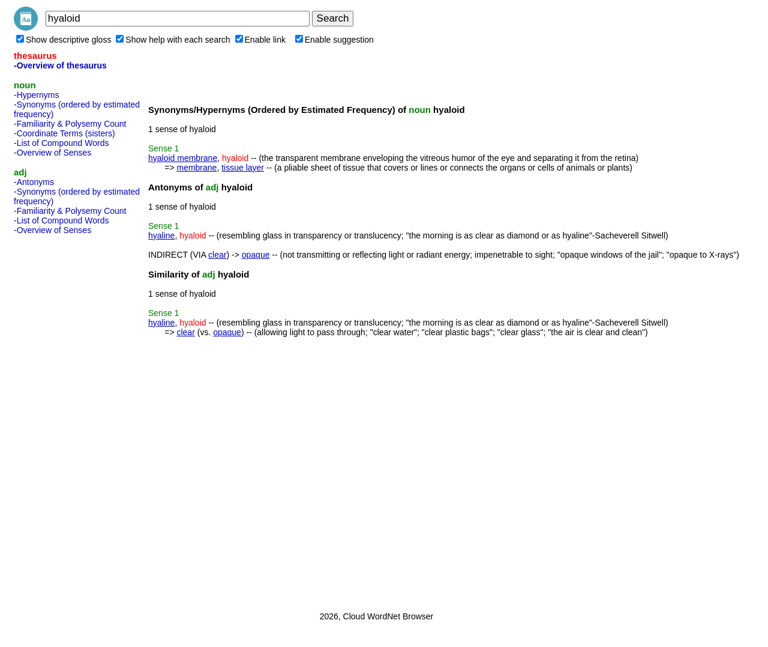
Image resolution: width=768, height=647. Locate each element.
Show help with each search (173, 39)
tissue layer (242, 167)
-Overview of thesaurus (60, 65)
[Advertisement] (62, 419)
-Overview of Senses (52, 152)
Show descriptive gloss (63, 39)
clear (217, 255)
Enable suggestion (334, 39)
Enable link (260, 39)
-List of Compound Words (61, 143)
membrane (196, 167)
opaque (256, 255)
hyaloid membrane (182, 158)
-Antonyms (34, 182)
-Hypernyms (36, 95)
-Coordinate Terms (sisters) (64, 133)
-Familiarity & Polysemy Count (70, 124)
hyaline (161, 235)
